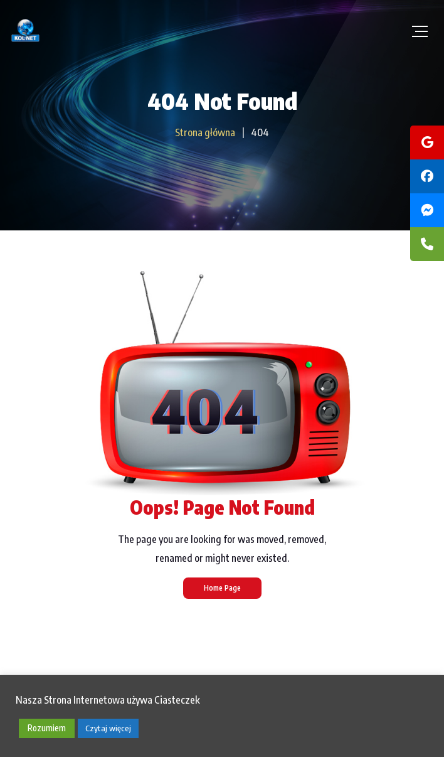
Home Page (222, 588)
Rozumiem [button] (47, 727)
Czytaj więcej (108, 728)
